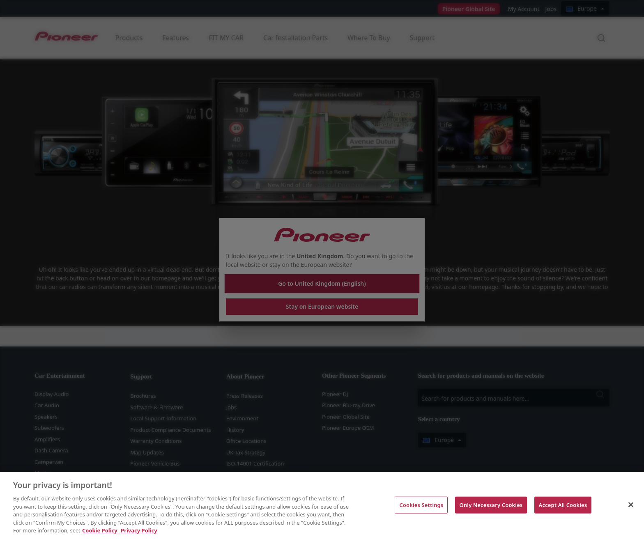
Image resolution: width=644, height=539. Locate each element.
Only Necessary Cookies (491, 504)
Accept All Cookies (563, 504)
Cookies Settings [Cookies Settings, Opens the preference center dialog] (421, 504)
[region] (322, 505)
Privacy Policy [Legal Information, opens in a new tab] (139, 530)
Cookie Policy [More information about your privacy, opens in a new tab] (100, 530)
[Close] (631, 504)
